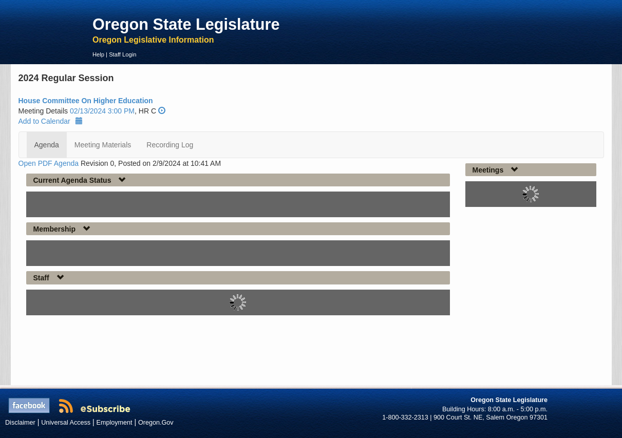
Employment (115, 422)
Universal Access (65, 422)
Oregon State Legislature (186, 24)
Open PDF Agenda (48, 163)
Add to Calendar (50, 121)
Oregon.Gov (156, 422)
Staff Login (122, 54)
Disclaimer (20, 422)
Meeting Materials (102, 145)
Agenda (46, 145)
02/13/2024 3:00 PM (102, 111)
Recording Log (169, 145)
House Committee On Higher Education (85, 101)
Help (98, 54)
